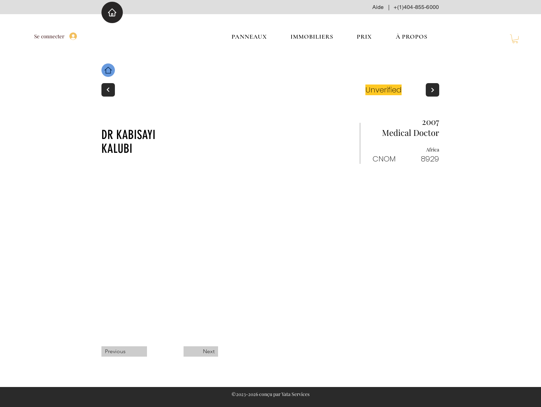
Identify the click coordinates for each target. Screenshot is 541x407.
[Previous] (124, 351)
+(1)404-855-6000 (416, 7)
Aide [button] (378, 7)
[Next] (108, 90)
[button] (515, 38)
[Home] (112, 12)
